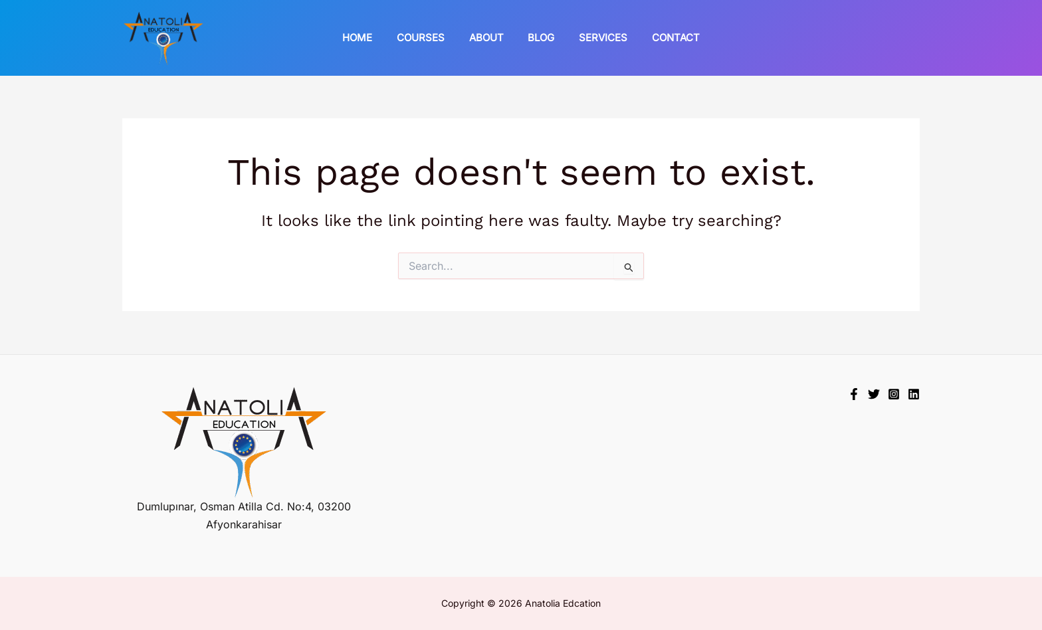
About (488, 37)
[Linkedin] (914, 394)
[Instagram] (894, 394)
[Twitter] (874, 394)
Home (368, 37)
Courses (427, 37)
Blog (539, 37)
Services (596, 37)
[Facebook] (854, 394)
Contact (664, 37)
